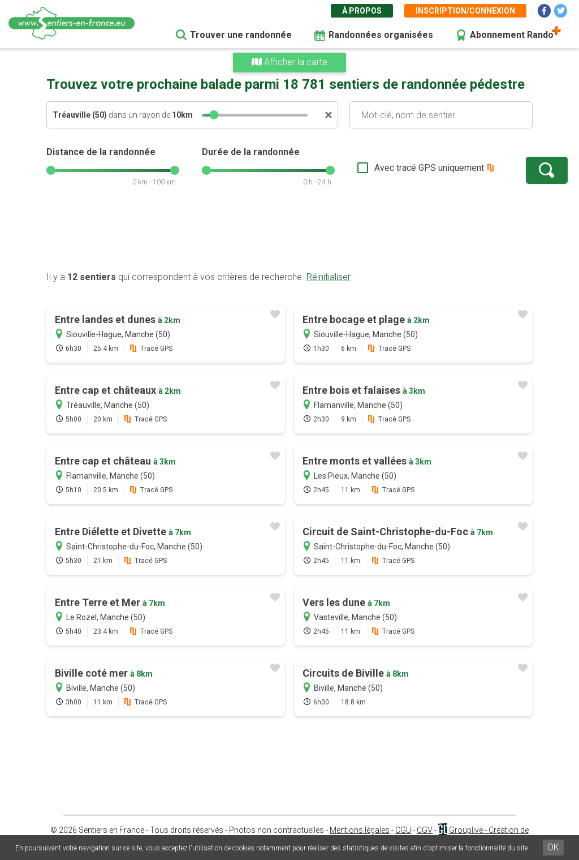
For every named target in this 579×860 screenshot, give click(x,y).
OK (553, 847)
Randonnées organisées (381, 34)
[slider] (213, 114)
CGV (425, 830)
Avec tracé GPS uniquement (394, 167)
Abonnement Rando (512, 34)
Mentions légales (360, 830)
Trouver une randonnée (241, 34)
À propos (362, 10)
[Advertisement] (289, 234)
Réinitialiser (328, 277)
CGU (403, 830)
